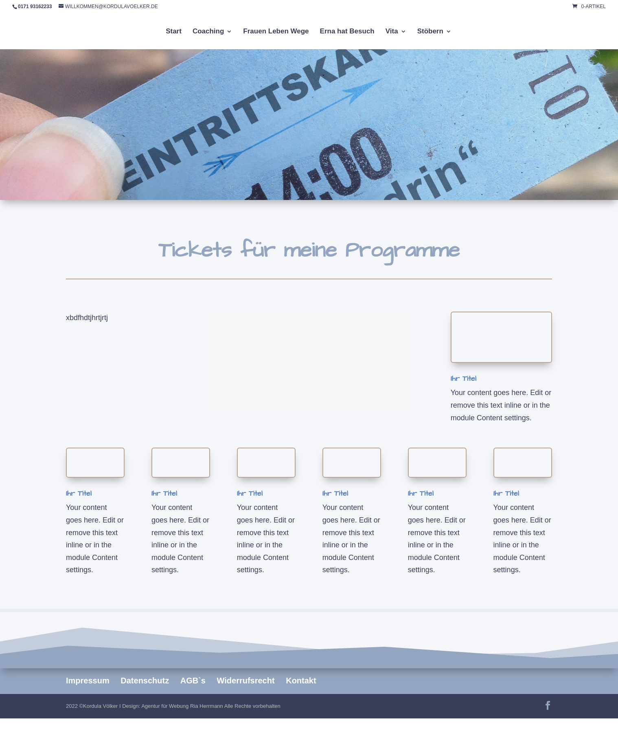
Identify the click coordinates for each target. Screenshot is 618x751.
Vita (392, 32)
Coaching (208, 32)
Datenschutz (145, 680)
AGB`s (193, 680)
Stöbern (430, 32)
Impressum (88, 680)
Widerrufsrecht (246, 680)
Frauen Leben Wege (276, 32)
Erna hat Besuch (347, 32)
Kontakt (301, 680)
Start (174, 32)
